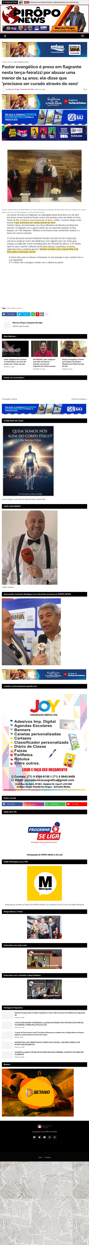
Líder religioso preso (21, 62)
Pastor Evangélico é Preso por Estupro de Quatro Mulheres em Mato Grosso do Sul (73, 362)
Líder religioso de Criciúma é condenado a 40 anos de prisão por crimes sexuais (15, 361)
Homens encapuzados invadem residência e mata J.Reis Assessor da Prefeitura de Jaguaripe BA (50, 1014)
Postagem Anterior (10, 399)
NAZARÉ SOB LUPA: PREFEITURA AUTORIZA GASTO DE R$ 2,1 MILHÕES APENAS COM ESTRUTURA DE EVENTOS (47, 1043)
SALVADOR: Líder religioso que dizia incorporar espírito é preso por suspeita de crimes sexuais (44, 362)
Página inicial (7, 62)
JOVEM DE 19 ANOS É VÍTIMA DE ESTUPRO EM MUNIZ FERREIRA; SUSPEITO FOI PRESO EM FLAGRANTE (49, 1053)
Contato (48, 1157)
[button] (82, 2)
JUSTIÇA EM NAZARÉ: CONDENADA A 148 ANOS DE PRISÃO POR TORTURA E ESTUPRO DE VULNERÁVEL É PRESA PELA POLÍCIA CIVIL (49, 1024)
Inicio (40, 1157)
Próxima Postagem (79, 399)
